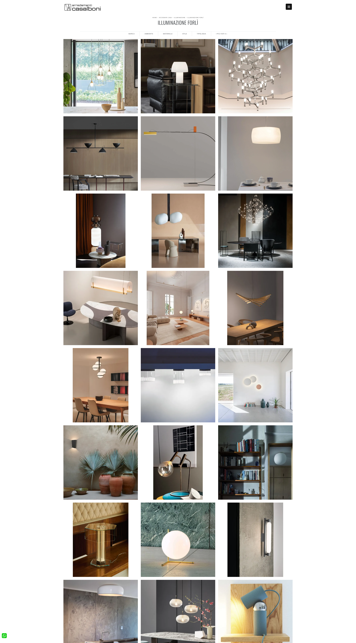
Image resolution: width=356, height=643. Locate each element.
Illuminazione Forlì (195, 17)
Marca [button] (132, 34)
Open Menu (289, 7)
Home (154, 17)
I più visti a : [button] (222, 34)
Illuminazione (179, 17)
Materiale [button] (167, 34)
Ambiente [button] (149, 34)
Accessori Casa (165, 17)
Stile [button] (184, 34)
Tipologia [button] (201, 34)
